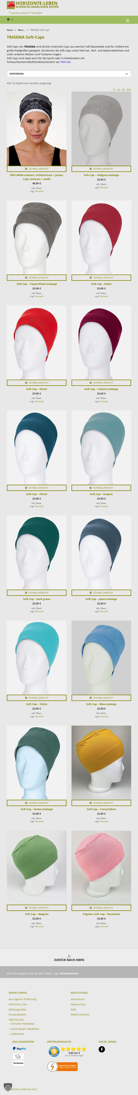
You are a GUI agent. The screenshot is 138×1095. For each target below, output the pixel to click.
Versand (39, 191)
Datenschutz (78, 1004)
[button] (8, 1087)
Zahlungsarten (17, 1009)
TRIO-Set (65, 62)
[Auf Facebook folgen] (102, 1049)
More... (21, 30)
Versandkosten (17, 1014)
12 (114, 89)
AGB (73, 1009)
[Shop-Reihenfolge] (69, 73)
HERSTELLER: (16, 1019)
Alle (129, 89)
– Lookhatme (16, 1033)
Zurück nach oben (69, 957)
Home (10, 30)
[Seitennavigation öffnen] (123, 20)
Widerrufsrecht (80, 1014)
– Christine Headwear (21, 1023)
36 (123, 89)
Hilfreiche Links (18, 1004)
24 (118, 89)
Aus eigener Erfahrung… (23, 999)
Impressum (77, 999)
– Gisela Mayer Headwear (24, 1028)
